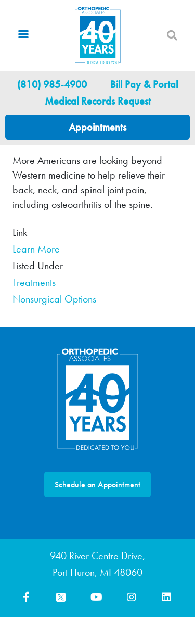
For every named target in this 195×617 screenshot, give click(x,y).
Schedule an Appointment (97, 484)
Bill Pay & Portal (144, 84)
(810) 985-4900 (52, 84)
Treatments (34, 282)
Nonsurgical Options (54, 299)
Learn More (36, 249)
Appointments (97, 127)
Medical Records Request (98, 101)
